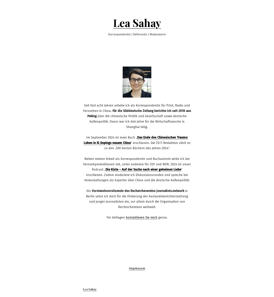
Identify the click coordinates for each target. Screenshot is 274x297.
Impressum (137, 268)
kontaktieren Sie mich (141, 217)
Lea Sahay (137, 23)
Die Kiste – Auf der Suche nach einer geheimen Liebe (143, 169)
